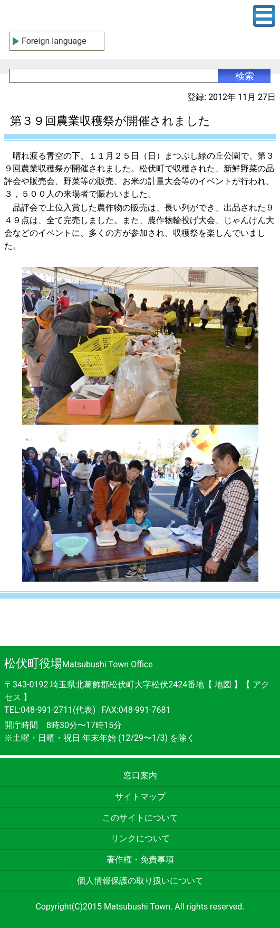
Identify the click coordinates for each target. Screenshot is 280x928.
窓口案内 (140, 775)
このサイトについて (140, 818)
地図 (223, 684)
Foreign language (54, 41)
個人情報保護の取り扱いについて (140, 881)
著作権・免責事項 (140, 860)
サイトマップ (140, 797)
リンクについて (140, 838)
